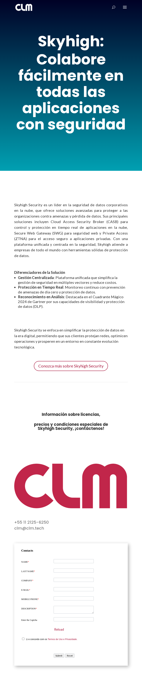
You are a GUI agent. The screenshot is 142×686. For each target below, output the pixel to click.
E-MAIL (25, 590)
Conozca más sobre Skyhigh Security (71, 365)
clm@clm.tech (29, 528)
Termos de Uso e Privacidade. (62, 639)
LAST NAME (28, 571)
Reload (59, 629)
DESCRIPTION (29, 608)
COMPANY (27, 580)
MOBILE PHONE (30, 599)
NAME (25, 562)
